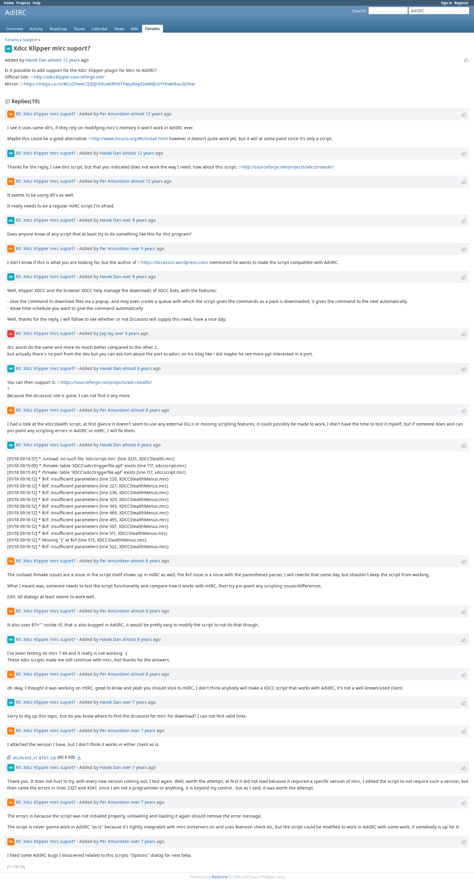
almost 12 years (64, 60)
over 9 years (134, 220)
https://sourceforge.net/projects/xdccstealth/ (106, 382)
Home (9, 3)
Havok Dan (36, 60)
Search (359, 11)
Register (461, 3)
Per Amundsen (115, 114)
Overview (14, 28)
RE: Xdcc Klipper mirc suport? (45, 114)
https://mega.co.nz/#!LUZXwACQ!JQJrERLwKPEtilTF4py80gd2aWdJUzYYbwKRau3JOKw (109, 84)
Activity (36, 28)
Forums (152, 28)
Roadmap (58, 28)
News (119, 28)
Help (37, 3)
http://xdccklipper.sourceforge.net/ (69, 77)
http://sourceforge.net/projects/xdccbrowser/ (287, 167)
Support (30, 39)
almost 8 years (137, 368)
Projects (23, 3)
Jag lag (107, 333)
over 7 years (134, 702)
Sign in (446, 3)
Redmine (220, 876)
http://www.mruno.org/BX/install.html (129, 138)
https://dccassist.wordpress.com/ (174, 262)
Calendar (100, 28)
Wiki (134, 28)
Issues (79, 28)
